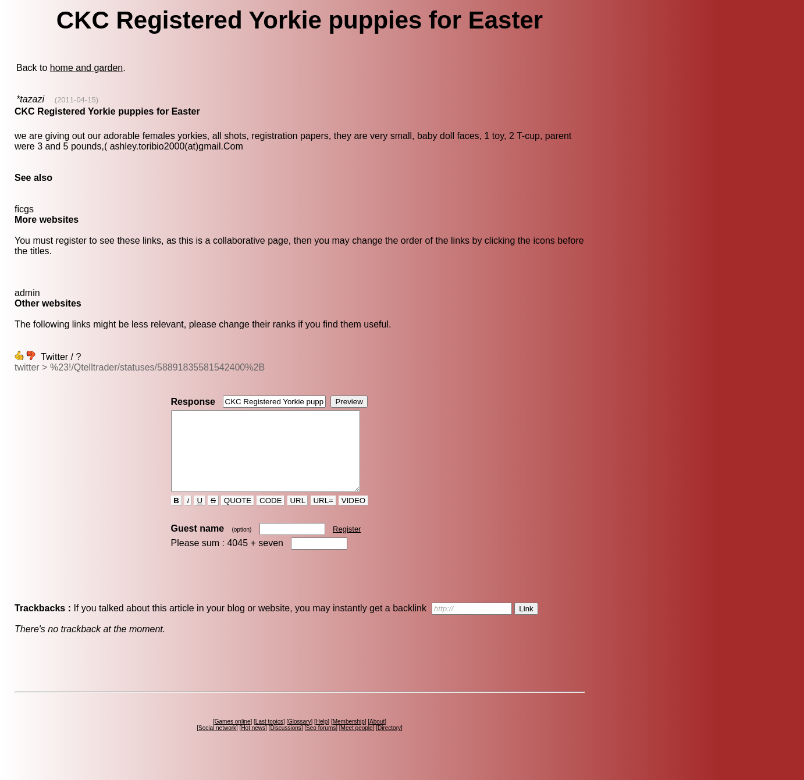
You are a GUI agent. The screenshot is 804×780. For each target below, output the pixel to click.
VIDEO (353, 516)
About (377, 737)
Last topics (269, 737)
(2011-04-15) (76, 99)
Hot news (253, 743)
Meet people (357, 743)
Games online (233, 737)
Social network (217, 743)
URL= (323, 516)
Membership (349, 737)
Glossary (299, 737)
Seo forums (321, 743)
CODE (270, 516)
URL (298, 516)
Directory (389, 743)
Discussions (285, 743)
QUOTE (238, 516)
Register (347, 544)
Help (322, 737)
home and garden (86, 68)
